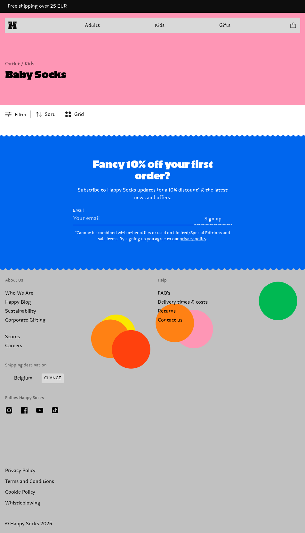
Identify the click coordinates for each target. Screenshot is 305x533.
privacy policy (193, 239)
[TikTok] (55, 410)
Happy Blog (18, 302)
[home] (12, 25)
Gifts (224, 25)
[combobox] (45, 114)
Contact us (170, 320)
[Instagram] (9, 410)
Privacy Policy (20, 470)
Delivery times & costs (183, 302)
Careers (13, 345)
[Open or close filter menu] (15, 114)
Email (133, 216)
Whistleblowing (22, 503)
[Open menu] (25, 25)
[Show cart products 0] (292, 25)
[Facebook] (24, 410)
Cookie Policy (20, 492)
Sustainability (20, 311)
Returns (167, 311)
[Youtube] (39, 410)
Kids (160, 25)
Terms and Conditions (29, 481)
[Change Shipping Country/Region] (34, 378)
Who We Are (19, 293)
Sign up (213, 219)
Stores (12, 337)
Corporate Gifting (25, 320)
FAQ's (164, 293)
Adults (92, 25)
